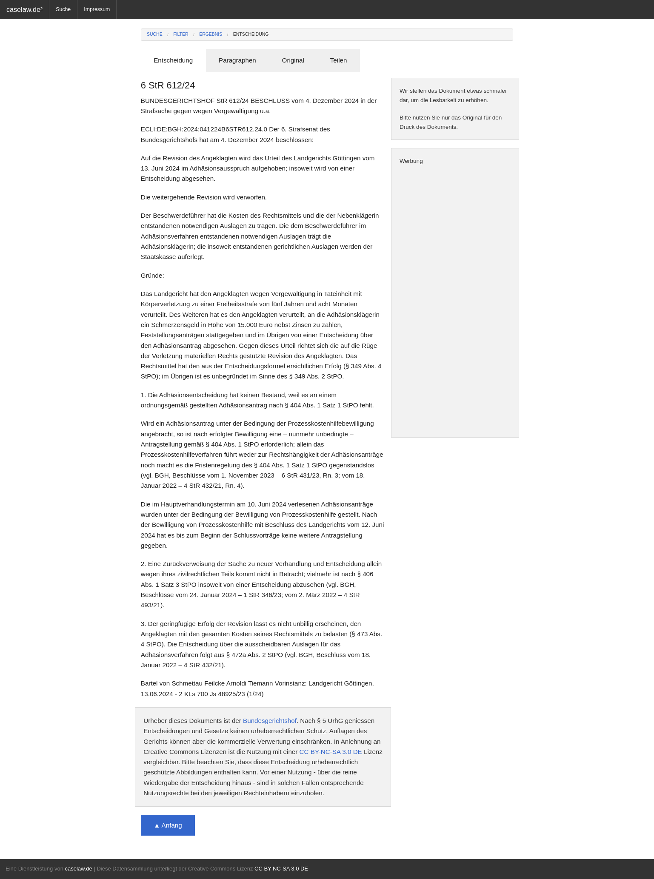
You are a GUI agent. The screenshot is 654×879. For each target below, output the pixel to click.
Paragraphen (237, 60)
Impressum (97, 9)
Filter (180, 34)
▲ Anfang (168, 825)
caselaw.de (78, 868)
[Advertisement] (455, 301)
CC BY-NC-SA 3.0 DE (331, 751)
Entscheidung (251, 34)
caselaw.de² (24, 9)
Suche (63, 9)
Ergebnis (210, 34)
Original (293, 60)
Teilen (338, 60)
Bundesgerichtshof (270, 720)
